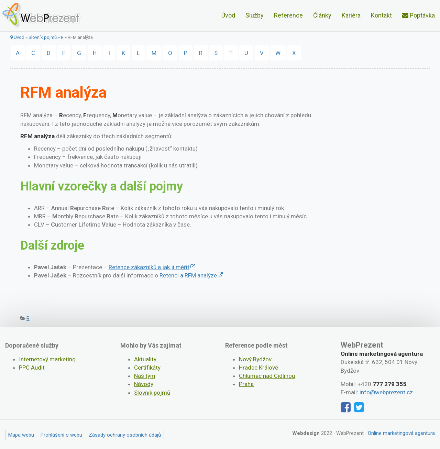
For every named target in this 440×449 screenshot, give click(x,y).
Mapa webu (21, 435)
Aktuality (145, 359)
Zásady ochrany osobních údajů (125, 435)
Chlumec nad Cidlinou (267, 375)
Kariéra (351, 15)
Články (322, 15)
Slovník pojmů (43, 37)
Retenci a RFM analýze (188, 275)
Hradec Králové (258, 367)
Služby (254, 15)
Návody (143, 384)
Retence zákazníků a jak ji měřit (149, 267)
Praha (246, 384)
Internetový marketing (47, 359)
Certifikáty (147, 367)
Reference (288, 15)
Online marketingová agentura (401, 433)
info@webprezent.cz (386, 392)
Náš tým (144, 375)
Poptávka (418, 15)
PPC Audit (32, 367)
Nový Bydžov (255, 359)
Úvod (228, 15)
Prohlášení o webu (61, 435)
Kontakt (381, 15)
